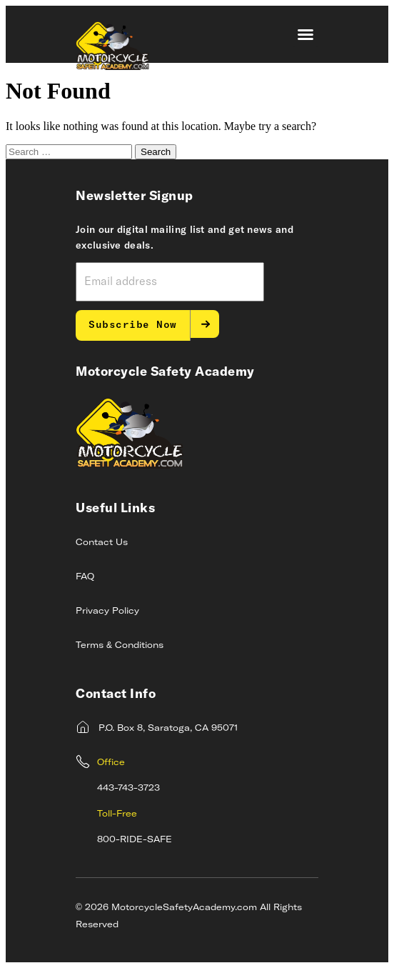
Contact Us (102, 543)
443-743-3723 (128, 788)
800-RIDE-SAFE (134, 840)
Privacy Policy (107, 611)
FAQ (85, 577)
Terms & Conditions (119, 646)
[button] (305, 34)
